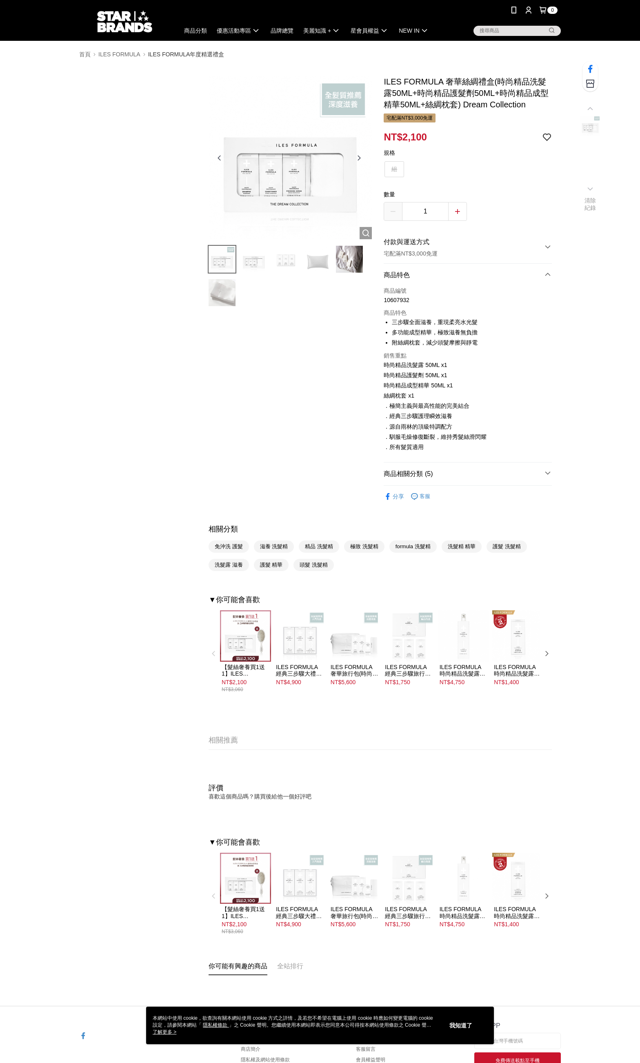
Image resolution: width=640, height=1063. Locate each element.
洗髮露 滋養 (229, 565)
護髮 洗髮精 (507, 546)
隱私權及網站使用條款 (265, 1060)
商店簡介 (250, 1049)
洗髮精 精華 (462, 546)
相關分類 (223, 529)
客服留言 (366, 1049)
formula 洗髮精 (413, 546)
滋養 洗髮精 (274, 546)
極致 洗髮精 (364, 546)
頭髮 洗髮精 (314, 565)
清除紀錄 (590, 204)
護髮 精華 (271, 565)
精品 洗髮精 (319, 546)
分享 (394, 496)
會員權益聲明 (370, 1060)
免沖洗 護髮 (229, 546)
